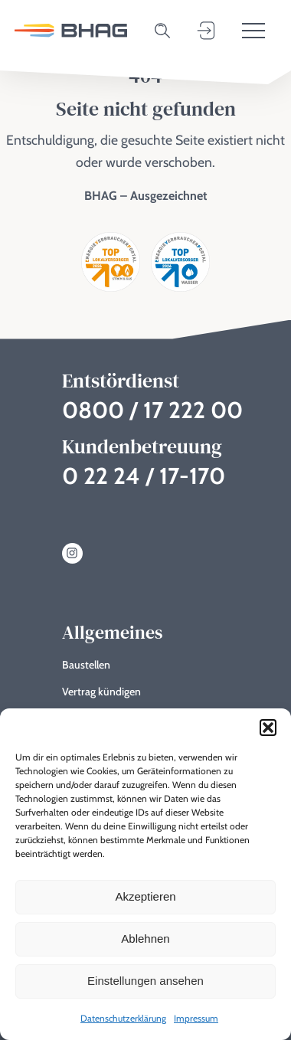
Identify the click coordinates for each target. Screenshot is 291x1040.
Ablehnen (145, 938)
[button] (268, 727)
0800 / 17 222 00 (152, 410)
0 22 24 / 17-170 (143, 476)
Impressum (196, 1018)
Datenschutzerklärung (123, 1018)
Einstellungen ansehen (145, 980)
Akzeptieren (145, 896)
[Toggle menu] (253, 30)
